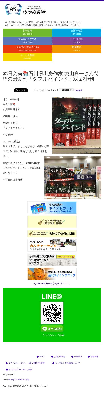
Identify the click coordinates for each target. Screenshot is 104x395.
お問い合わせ (58, 357)
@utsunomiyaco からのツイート (52, 283)
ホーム (41, 357)
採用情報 (93, 357)
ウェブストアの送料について (66, 363)
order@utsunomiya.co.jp (19, 380)
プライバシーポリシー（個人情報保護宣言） (26, 363)
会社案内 (76, 357)
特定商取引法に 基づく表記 (19, 370)
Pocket (78, 90)
